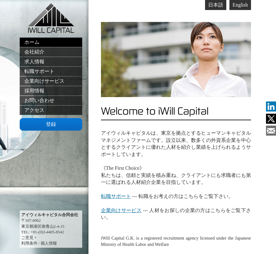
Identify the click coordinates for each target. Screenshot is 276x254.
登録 (51, 124)
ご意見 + (29, 237)
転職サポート (39, 71)
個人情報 (49, 243)
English (240, 5)
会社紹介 (34, 51)
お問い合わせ (39, 100)
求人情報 (34, 61)
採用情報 (34, 90)
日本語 (215, 5)
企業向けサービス (44, 81)
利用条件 (29, 243)
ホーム (31, 42)
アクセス (34, 110)
